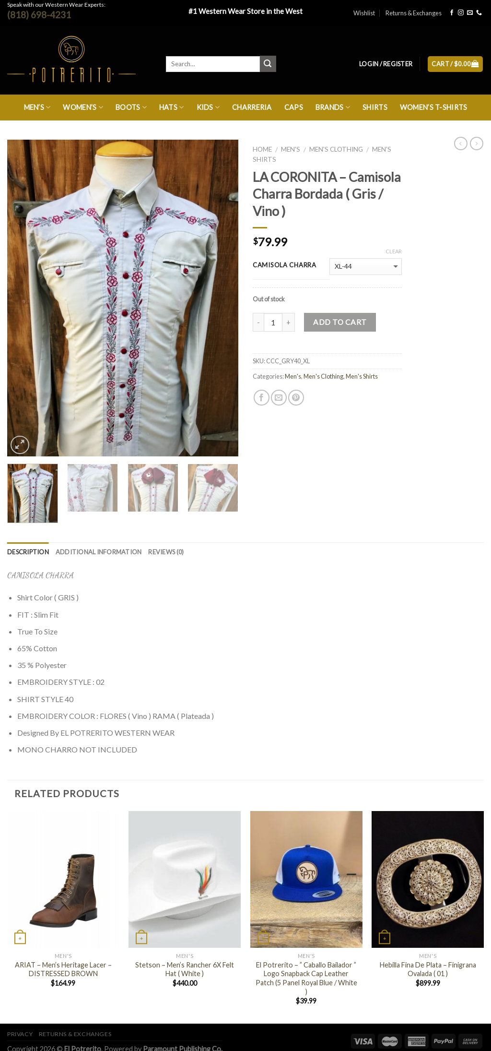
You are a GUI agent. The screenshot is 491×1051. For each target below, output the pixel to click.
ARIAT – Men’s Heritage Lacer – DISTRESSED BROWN (63, 969)
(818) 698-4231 (39, 14)
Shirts (374, 107)
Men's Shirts (362, 376)
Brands (333, 107)
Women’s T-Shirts (434, 107)
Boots (131, 107)
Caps (293, 107)
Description (28, 552)
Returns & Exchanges (414, 13)
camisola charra (284, 265)
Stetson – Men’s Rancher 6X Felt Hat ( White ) (184, 969)
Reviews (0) (166, 552)
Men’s (37, 107)
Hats (171, 107)
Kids (208, 107)
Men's (290, 149)
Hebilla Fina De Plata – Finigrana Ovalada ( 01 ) (428, 969)
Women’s (83, 107)
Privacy (20, 1034)
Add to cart (339, 322)
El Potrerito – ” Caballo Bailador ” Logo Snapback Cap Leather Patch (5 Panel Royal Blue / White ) (306, 978)
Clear (394, 251)
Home (262, 149)
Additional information (99, 552)
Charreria (252, 107)
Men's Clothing (336, 149)
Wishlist (364, 13)
